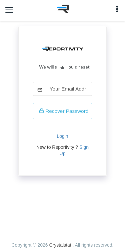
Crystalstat (61, 245)
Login (62, 136)
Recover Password (63, 111)
